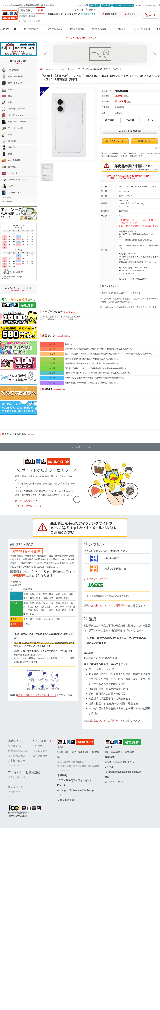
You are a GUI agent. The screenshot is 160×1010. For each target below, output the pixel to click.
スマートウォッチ (12, 83)
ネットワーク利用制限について (80, 37)
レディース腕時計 (12, 76)
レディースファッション (15, 122)
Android (8, 201)
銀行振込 (94, 5)
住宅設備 (9, 141)
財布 (7, 96)
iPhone (71, 69)
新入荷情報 (77, 29)
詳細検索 (23, 16)
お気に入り (55, 29)
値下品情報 (99, 29)
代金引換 (106, 5)
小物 (7, 102)
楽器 (7, 134)
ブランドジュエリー (13, 109)
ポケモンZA (34, 21)
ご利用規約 (14, 792)
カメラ (8, 186)
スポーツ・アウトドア (14, 180)
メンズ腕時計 (10, 70)
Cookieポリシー (17, 787)
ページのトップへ (80, 447)
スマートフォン (57, 69)
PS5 (24, 21)
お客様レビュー (16, 760)
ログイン (64, 319)
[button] (46, 55)
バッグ (8, 89)
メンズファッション (13, 115)
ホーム (45, 69)
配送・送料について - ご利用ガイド (36, 695)
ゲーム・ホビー (11, 173)
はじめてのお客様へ (26, 500)
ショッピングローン (123, 5)
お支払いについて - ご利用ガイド (109, 605)
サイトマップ (15, 765)
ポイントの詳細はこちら (28, 505)
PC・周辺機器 (11, 160)
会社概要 (14, 746)
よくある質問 (141, 29)
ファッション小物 (12, 128)
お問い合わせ (40, 755)
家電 (7, 154)
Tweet (157, 148)
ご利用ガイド (32, 29)
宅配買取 (119, 29)
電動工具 (9, 147)
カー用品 (9, 167)
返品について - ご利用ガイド (107, 720)
